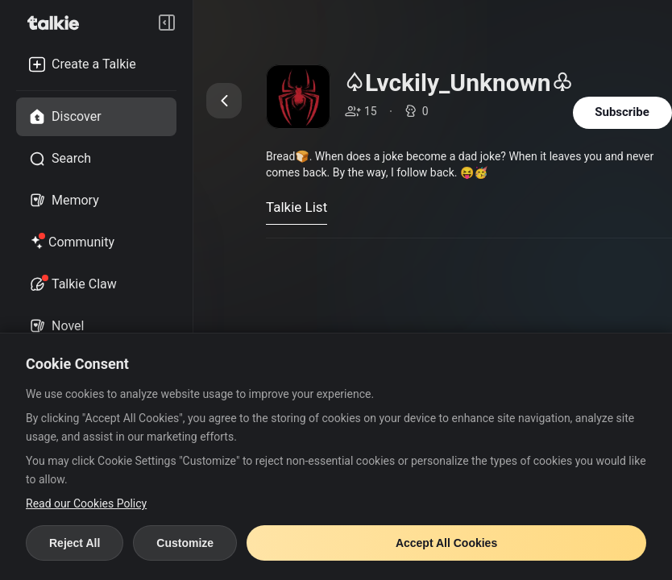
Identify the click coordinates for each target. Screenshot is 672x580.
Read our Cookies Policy (86, 503)
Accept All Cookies (446, 542)
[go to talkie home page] (58, 22)
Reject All (74, 542)
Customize (185, 542)
